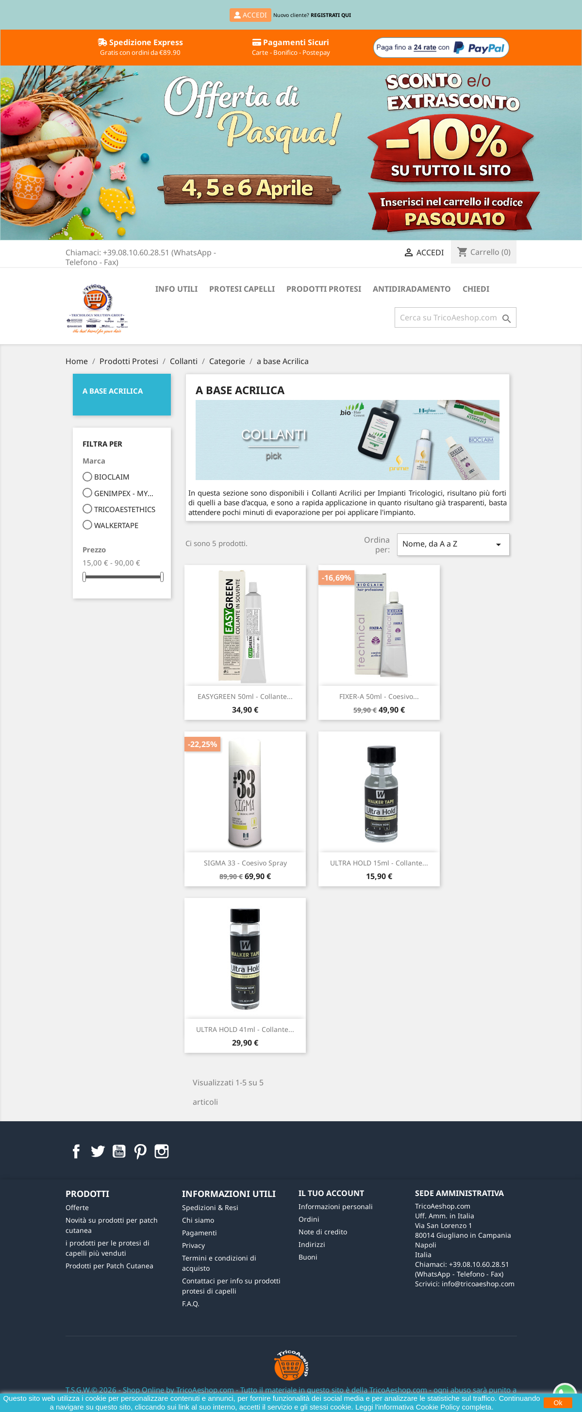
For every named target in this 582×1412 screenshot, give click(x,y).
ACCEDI (250, 14)
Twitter (97, 1151)
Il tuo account (331, 1193)
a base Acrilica (113, 391)
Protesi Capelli (242, 288)
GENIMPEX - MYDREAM (126, 493)
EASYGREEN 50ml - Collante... (245, 696)
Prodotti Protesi (323, 288)
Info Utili (176, 288)
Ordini (309, 1219)
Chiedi (476, 288)
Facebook (76, 1151)
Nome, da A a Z (453, 544)
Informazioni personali (336, 1206)
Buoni (308, 1257)
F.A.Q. (191, 1303)
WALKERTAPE (116, 525)
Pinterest (140, 1151)
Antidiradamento (412, 288)
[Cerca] (455, 317)
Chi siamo (198, 1220)
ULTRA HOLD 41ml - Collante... (245, 1029)
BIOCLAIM (112, 477)
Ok (558, 1403)
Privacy (193, 1245)
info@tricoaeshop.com (478, 1283)
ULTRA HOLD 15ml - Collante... (379, 862)
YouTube (119, 1151)
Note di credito (323, 1231)
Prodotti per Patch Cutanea (109, 1265)
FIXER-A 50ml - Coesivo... (379, 696)
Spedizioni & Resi (210, 1207)
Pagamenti (199, 1232)
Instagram (161, 1151)
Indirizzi (312, 1244)
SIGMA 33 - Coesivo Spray (245, 862)
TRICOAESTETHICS (124, 509)
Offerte (77, 1207)
